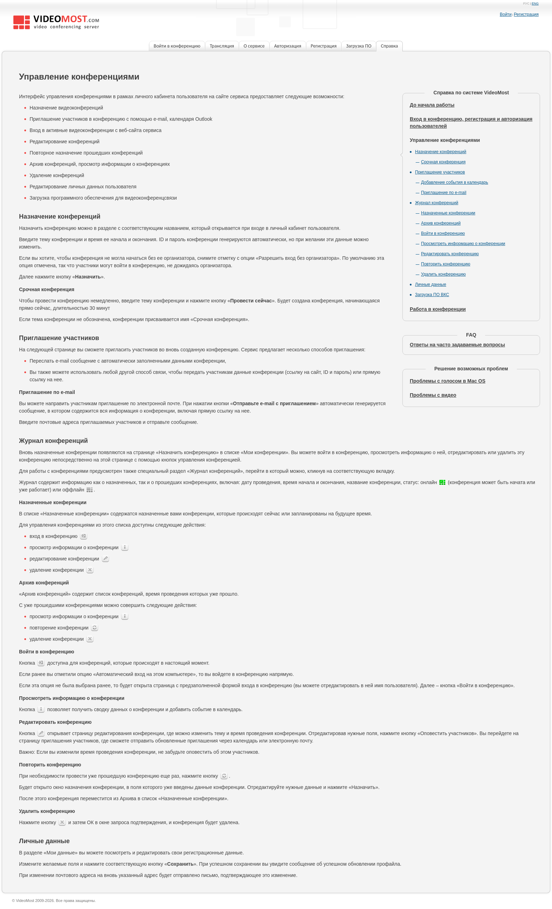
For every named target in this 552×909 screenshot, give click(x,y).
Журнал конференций (436, 202)
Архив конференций (440, 223)
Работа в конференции (438, 309)
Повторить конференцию (445, 264)
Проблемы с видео (433, 395)
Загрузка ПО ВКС (432, 294)
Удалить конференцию (443, 274)
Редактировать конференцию (450, 253)
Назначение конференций (440, 151)
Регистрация (526, 14)
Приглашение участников (440, 172)
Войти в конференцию (443, 233)
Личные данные (430, 284)
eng (535, 3)
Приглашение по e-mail (443, 192)
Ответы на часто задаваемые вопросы (457, 344)
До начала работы (432, 105)
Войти (506, 14)
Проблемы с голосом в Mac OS (447, 381)
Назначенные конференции (448, 213)
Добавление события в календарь (454, 182)
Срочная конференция (443, 161)
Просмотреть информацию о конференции (463, 243)
